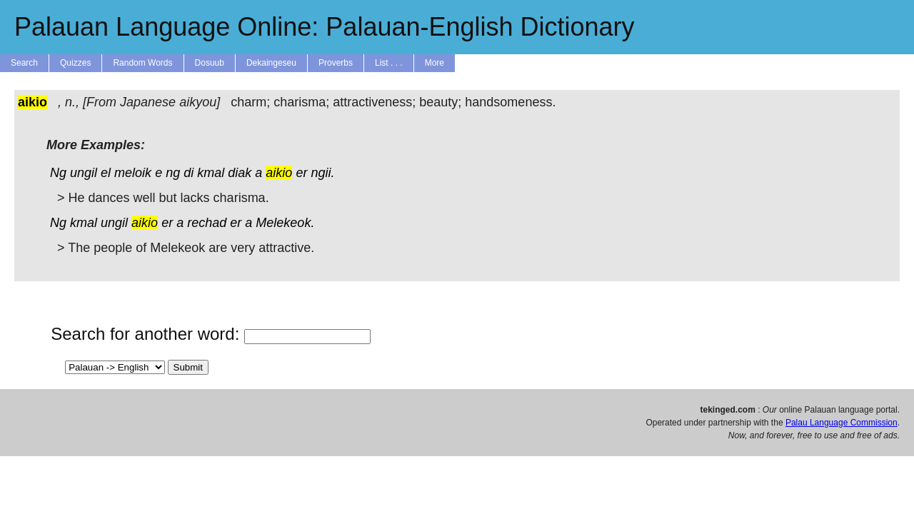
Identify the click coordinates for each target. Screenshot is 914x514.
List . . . (389, 63)
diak (239, 173)
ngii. (322, 173)
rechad (206, 223)
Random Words (142, 63)
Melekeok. (285, 223)
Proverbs (335, 63)
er (301, 173)
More (434, 63)
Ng (58, 173)
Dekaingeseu (271, 63)
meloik (132, 173)
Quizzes (75, 63)
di (189, 173)
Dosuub (209, 63)
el (106, 173)
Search (24, 63)
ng (173, 173)
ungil (83, 173)
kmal (210, 173)
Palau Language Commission (841, 423)
